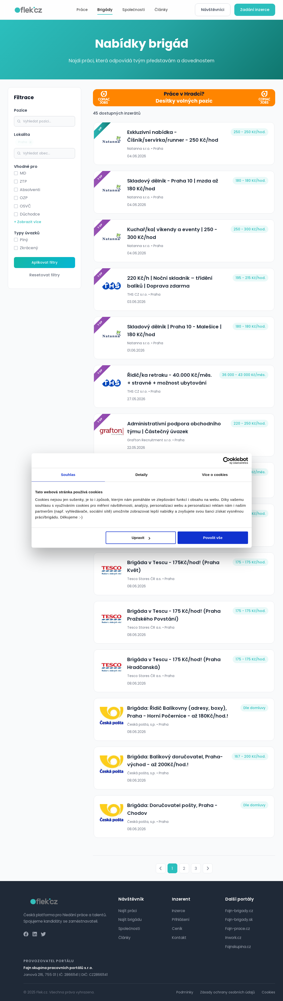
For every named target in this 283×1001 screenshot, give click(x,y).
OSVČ (25, 206)
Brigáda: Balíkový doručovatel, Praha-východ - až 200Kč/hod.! (174, 760)
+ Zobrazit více (27, 221)
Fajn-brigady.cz (239, 910)
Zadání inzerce (254, 9)
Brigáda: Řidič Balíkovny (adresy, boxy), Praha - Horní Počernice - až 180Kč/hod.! (176, 712)
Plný (24, 240)
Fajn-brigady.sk (239, 919)
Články (161, 9)
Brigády (105, 9)
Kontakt (179, 937)
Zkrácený (29, 248)
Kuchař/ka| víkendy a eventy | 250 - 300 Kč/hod (171, 233)
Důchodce (30, 214)
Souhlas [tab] (68, 475)
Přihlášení (180, 919)
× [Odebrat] (31, 142)
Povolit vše (212, 538)
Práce (82, 9)
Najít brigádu (130, 919)
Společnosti (133, 9)
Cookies (268, 992)
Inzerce (178, 910)
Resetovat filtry (44, 275)
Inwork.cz (233, 937)
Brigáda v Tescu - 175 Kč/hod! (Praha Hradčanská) (173, 663)
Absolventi (30, 190)
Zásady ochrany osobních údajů (227, 992)
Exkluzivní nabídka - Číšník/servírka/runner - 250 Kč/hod (171, 136)
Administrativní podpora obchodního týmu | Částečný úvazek (173, 427)
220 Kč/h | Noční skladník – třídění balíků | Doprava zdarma (169, 282)
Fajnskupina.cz (238, 946)
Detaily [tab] (142, 475)
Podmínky (184, 992)
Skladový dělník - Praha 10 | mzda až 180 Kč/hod (176, 184)
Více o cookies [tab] (215, 475)
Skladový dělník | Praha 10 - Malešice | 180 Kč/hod (173, 330)
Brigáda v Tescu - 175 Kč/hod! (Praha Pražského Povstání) (173, 615)
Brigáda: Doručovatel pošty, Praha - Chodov (171, 809)
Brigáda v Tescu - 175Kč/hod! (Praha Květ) (172, 566)
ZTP (23, 181)
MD (23, 173)
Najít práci (127, 910)
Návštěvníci (212, 9)
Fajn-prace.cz (237, 928)
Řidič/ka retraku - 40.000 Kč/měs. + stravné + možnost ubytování (168, 379)
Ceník (177, 928)
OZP (24, 198)
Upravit (141, 538)
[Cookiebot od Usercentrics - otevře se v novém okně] (226, 460)
